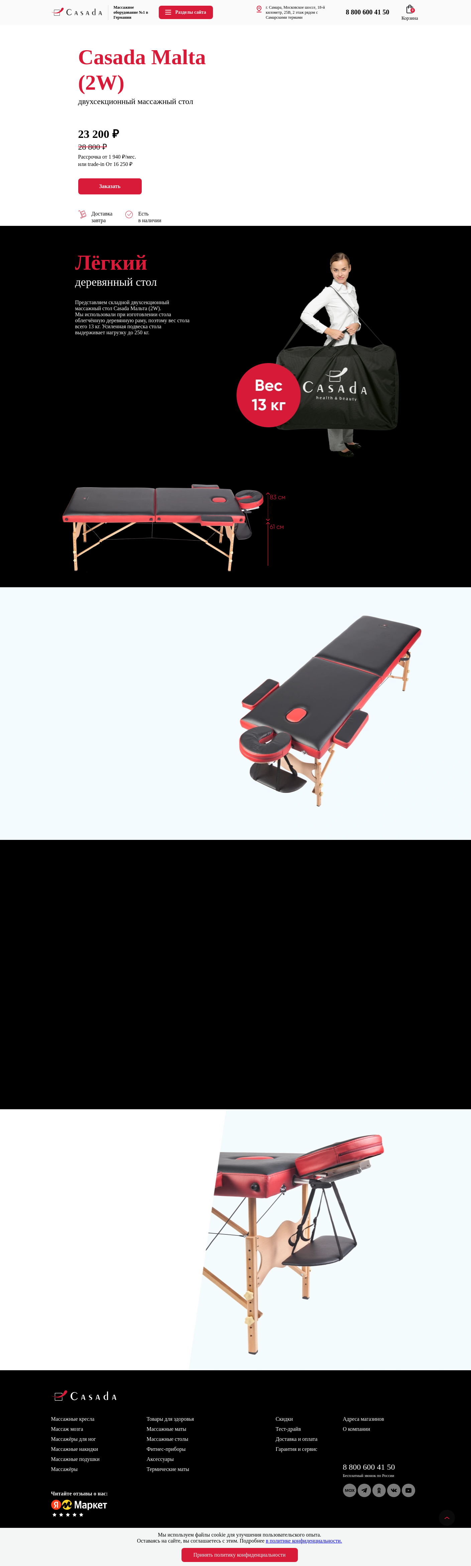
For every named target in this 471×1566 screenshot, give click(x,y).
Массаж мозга (67, 1429)
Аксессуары (160, 1459)
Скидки (284, 1419)
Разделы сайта (185, 12)
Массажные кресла (73, 1419)
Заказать (110, 186)
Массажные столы (168, 1439)
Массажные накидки (74, 1449)
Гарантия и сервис (297, 1449)
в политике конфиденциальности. (304, 1541)
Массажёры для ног (73, 1439)
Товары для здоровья (170, 1419)
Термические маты (168, 1469)
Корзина (409, 15)
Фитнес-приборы (166, 1449)
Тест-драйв (288, 1429)
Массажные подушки (75, 1459)
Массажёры (64, 1469)
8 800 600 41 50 (369, 1467)
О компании (356, 1429)
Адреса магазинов (363, 1419)
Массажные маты (167, 1429)
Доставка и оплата (297, 1439)
